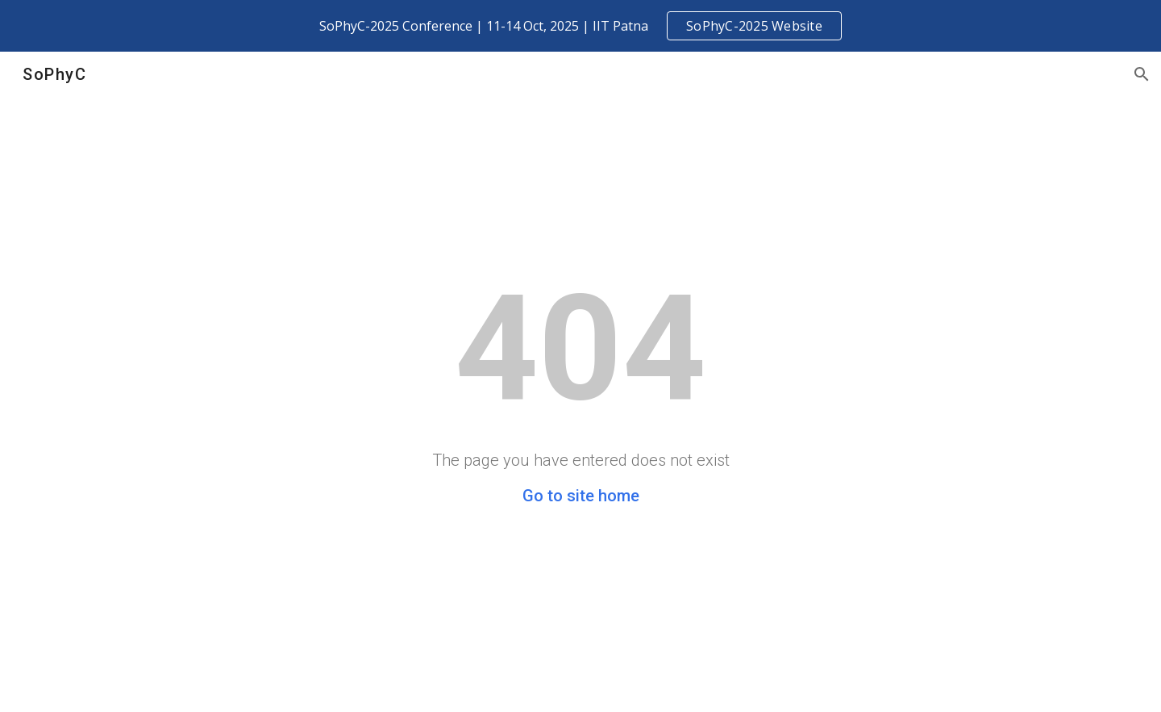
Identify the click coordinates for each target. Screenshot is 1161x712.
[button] (1141, 74)
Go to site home (580, 495)
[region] (580, 26)
